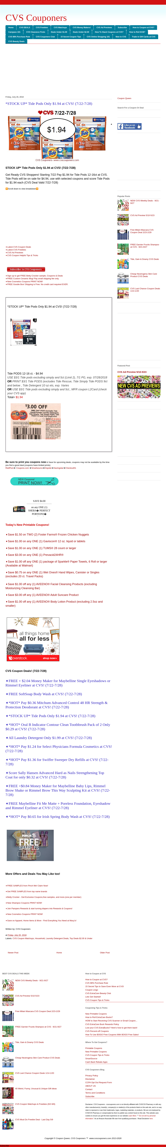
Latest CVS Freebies (16, 250)
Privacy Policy (91, 1075)
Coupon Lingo (91, 990)
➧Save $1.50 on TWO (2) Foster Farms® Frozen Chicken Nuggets (47, 534)
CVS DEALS (24, 27)
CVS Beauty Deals (16, 41)
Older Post (105, 952)
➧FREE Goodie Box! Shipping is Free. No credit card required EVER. (36, 284)
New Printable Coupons (96, 1014)
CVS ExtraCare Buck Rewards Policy (102, 1024)
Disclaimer (90, 1079)
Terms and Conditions (95, 1093)
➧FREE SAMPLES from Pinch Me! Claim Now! (26, 885)
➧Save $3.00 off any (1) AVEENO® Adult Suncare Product (42, 594)
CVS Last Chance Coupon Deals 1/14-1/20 (34, 1073)
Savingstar (58, 468)
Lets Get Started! (93, 997)
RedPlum (9, 468)
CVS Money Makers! (82, 27)
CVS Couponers (36, 18)
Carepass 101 (14, 32)
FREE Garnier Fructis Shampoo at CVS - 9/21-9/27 (144, 245)
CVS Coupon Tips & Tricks (97, 1000)
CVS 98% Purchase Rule (19, 37)
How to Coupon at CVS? (143, 27)
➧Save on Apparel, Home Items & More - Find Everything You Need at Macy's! (40, 920)
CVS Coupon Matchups (23, 938)
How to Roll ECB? (137, 32)
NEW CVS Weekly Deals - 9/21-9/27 (31, 980)
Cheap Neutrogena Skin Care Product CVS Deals (143, 275)
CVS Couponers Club (45, 37)
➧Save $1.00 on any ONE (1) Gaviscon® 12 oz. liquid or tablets (45, 541)
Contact (88, 1089)
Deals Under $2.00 (81, 32)
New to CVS (121, 37)
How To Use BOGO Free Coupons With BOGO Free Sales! (112, 1034)
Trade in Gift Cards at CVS (143, 37)
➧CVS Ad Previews (14, 252)
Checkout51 (70, 468)
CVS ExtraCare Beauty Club (98, 993)
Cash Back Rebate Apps (96, 1062)
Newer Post (13, 952)
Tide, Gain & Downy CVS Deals (144, 259)
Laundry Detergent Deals (57, 938)
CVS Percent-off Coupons (97, 1031)
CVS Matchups (60, 27)
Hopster (48, 468)
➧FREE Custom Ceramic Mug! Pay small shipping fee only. (32, 278)
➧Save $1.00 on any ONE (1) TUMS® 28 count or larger (40, 548)
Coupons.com (22, 468)
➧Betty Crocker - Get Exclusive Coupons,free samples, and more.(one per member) (43, 897)
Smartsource (37, 468)
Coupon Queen (124, 98)
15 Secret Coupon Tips (71, 37)
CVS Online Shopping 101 (98, 37)
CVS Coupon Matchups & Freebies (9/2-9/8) (35, 1104)
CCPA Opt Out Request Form (98, 1082)
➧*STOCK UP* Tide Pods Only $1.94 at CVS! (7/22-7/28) (50, 716)
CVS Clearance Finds (35, 32)
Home (10, 27)
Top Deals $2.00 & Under (81, 938)
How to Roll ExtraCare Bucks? (99, 1017)
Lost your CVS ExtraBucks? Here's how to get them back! (111, 1028)
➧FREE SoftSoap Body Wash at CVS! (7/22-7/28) (43, 694)
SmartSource (91, 1058)
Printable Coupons (93, 1048)
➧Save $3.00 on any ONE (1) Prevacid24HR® (34, 554)
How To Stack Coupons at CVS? (109, 32)
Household (40, 938)
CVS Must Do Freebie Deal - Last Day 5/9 (34, 1119)
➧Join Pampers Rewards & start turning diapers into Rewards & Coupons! (38, 908)
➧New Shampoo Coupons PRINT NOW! (23, 903)
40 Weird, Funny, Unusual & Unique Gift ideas (36, 1088)
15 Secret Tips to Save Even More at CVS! (104, 986)
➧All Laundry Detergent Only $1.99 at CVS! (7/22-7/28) (48, 738)
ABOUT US (90, 1086)
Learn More (132, 1116)
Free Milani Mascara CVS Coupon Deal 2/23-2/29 (141, 231)
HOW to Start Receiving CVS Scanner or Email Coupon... (111, 1021)
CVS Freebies (42, 27)
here (151, 1118)
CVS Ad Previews (104, 27)
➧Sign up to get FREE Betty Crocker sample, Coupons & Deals (34, 276)
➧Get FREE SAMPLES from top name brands (26, 891)
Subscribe (122, 27)
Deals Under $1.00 (59, 32)
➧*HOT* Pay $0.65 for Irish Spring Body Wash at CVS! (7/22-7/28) (57, 817)
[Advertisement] (83, 70)
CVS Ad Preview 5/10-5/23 (142, 215)
